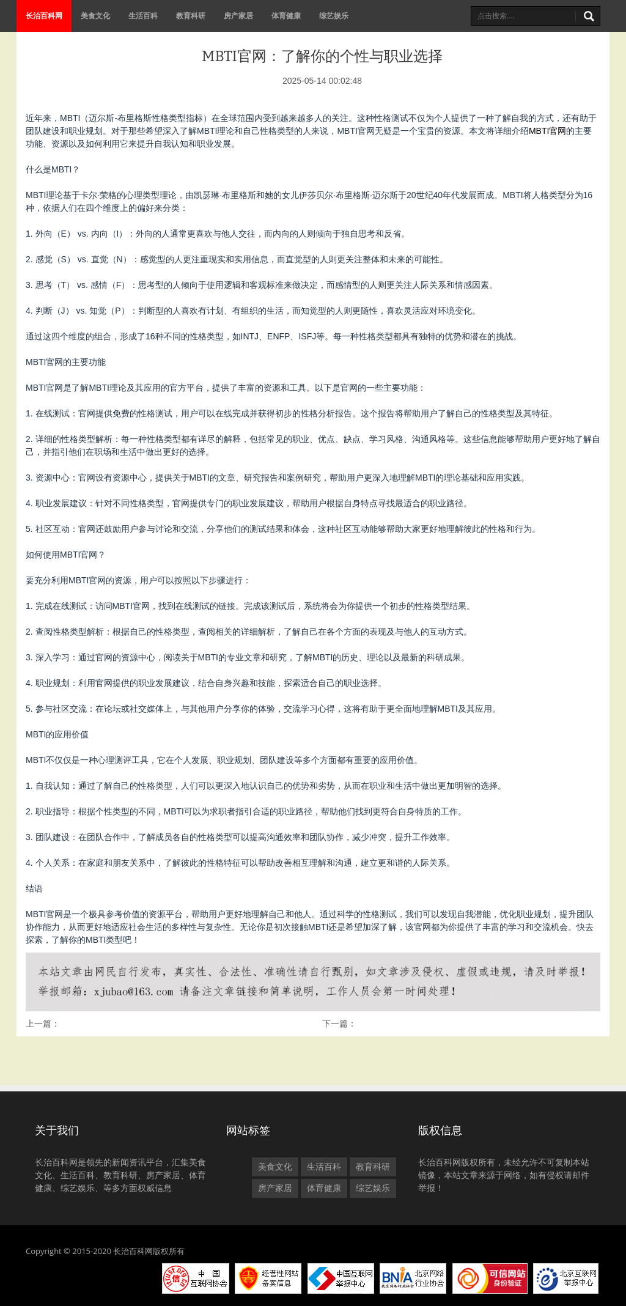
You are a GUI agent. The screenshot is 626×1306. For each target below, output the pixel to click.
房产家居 (238, 15)
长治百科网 (44, 15)
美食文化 (95, 15)
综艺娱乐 (333, 15)
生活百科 (143, 15)
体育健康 (286, 15)
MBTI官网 (547, 131)
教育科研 (190, 15)
